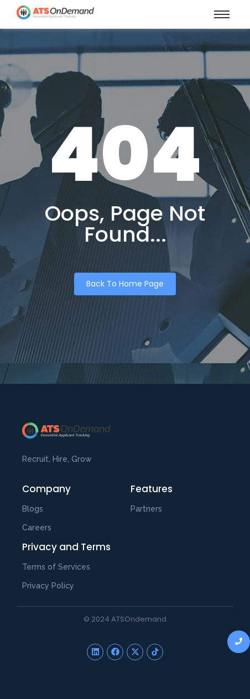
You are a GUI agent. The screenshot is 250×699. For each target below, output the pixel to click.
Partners (146, 508)
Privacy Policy (48, 585)
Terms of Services (56, 566)
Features (152, 488)
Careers (36, 527)
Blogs (32, 508)
